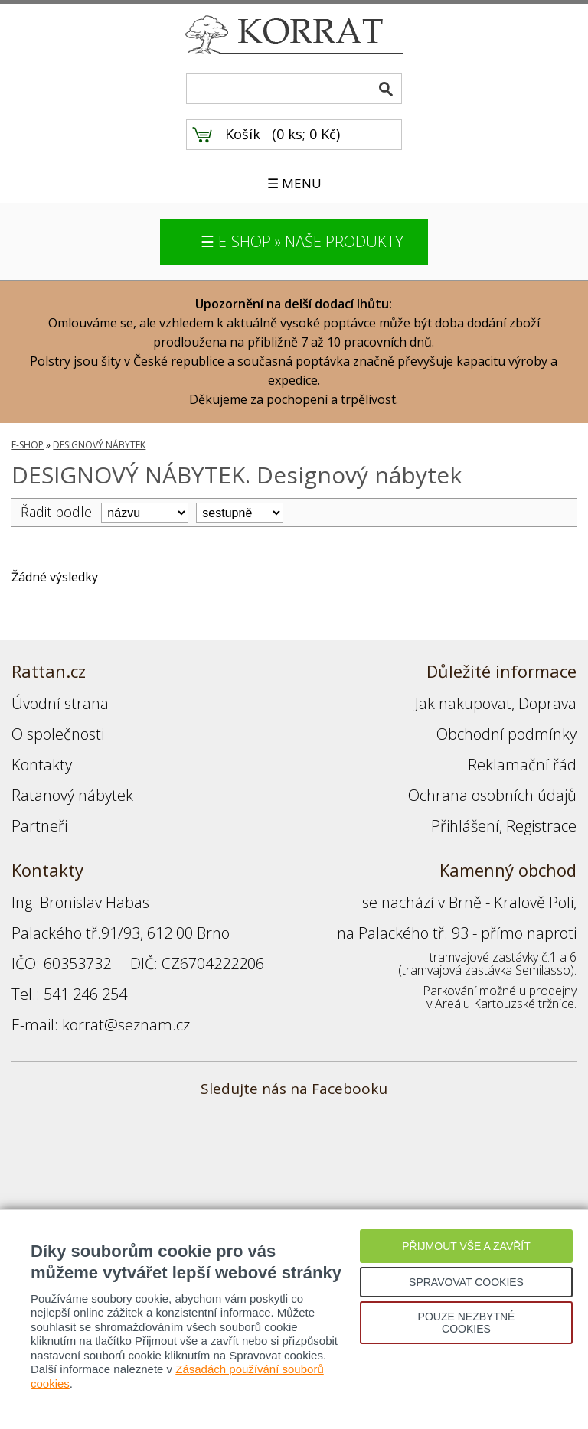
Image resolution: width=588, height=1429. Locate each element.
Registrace (541, 825)
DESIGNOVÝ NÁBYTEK (99, 444)
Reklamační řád (522, 764)
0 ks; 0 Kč (306, 134)
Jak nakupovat (463, 703)
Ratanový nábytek (72, 795)
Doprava (547, 703)
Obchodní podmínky (506, 734)
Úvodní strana (60, 703)
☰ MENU (294, 183)
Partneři (39, 825)
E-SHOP (27, 444)
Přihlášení (465, 825)
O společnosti (57, 734)
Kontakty (41, 764)
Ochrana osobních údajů (492, 795)
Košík (242, 134)
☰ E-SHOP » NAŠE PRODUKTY (302, 241)
